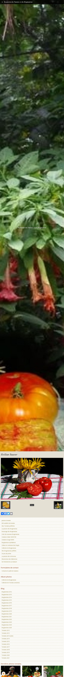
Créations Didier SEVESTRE (9, 537)
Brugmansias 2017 (7, 605)
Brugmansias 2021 (7, 616)
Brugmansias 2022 (7, 619)
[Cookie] (3, 673)
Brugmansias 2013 (7, 594)
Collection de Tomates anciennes (11, 582)
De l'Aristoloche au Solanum (9, 562)
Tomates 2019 (6, 652)
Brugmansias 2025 (7, 627)
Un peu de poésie (6, 553)
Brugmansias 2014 (7, 597)
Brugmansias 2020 (7, 614)
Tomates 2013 (6, 633)
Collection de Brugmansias (9, 548)
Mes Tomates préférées (8, 526)
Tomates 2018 (6, 649)
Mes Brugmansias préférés (9, 551)
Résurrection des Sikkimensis (9, 559)
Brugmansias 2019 (7, 611)
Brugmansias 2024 (7, 625)
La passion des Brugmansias (9, 529)
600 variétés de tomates (8, 523)
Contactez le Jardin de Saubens (10, 571)
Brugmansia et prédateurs (9, 542)
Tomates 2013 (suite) (7, 636)
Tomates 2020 (6, 655)
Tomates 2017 (6, 647)
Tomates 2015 (6, 641)
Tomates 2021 (6, 658)
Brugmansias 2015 (7, 600)
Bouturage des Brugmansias (9, 531)
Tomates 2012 (6, 630)
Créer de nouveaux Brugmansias (10, 534)
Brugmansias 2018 (7, 608)
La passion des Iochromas (9, 556)
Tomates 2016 (6, 644)
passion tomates (6, 520)
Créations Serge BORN (8, 540)
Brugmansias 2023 (7, 622)
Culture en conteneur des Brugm (10, 545)
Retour (32, 505)
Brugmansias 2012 (7, 592)
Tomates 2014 (6, 638)
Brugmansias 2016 (7, 603)
